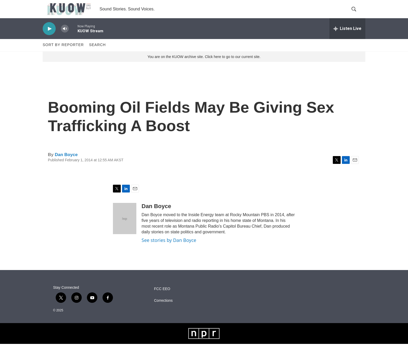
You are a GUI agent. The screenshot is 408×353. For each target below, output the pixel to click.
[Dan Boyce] (124, 227)
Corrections (163, 310)
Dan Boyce (66, 163)
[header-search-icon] (357, 13)
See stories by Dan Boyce (169, 249)
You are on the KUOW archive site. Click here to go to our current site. (204, 66)
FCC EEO (162, 298)
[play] (49, 38)
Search (97, 54)
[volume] (64, 38)
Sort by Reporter (63, 54)
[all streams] (347, 37)
